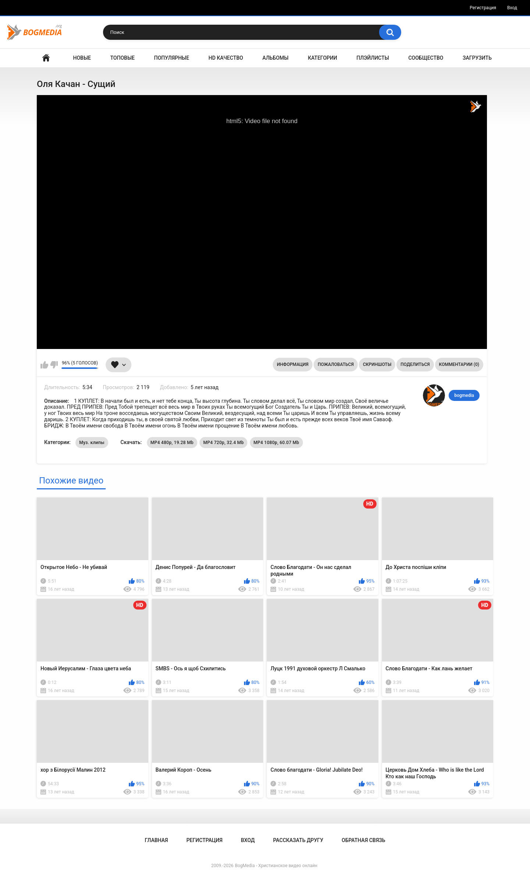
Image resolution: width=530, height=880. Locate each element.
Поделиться (415, 364)
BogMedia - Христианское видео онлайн (276, 865)
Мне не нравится (54, 365)
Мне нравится (44, 365)
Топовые (122, 58)
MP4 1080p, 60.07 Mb (276, 442)
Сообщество (425, 58)
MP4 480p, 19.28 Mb (172, 442)
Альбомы (275, 58)
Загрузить (477, 58)
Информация (292, 364)
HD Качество (225, 58)
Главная (46, 58)
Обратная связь (363, 840)
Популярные (171, 58)
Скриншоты (377, 364)
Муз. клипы (92, 442)
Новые (82, 58)
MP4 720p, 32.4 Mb (223, 442)
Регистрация (483, 7)
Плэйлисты (373, 58)
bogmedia (464, 395)
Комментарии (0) (459, 364)
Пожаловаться (336, 364)
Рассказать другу (298, 840)
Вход (512, 7)
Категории (322, 58)
